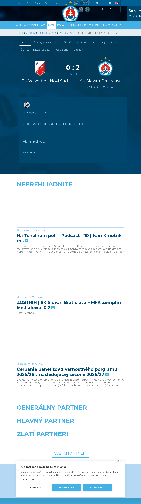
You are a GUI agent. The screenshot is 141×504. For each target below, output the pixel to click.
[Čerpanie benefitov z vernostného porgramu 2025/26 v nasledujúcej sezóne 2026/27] (70, 314)
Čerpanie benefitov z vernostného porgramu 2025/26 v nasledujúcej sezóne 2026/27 (67, 336)
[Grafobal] (42, 392)
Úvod (18, 25)
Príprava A (65, 32)
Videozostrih (79, 49)
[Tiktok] (110, 9)
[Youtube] (110, 3)
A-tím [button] (44, 25)
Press (30, 3)
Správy (60, 25)
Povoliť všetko (97, 488)
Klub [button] (25, 25)
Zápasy (30, 32)
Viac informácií (28, 479)
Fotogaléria (61, 49)
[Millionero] (98, 392)
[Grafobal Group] (98, 405)
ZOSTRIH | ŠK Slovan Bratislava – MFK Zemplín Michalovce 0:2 (69, 281)
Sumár (68, 42)
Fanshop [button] (116, 25)
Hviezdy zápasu (41, 49)
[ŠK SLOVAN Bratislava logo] (70, 11)
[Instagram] (103, 9)
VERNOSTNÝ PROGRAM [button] (88, 25)
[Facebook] (97, 3)
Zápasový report (85, 42)
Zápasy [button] (51, 25)
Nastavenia (36, 488)
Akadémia (71, 25)
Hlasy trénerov (108, 42)
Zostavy (47, 42)
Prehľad (25, 42)
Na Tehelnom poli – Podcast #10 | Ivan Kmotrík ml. (69, 226)
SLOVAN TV (105, 25)
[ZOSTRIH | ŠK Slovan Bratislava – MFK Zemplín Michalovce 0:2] (70, 259)
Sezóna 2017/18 (47, 32)
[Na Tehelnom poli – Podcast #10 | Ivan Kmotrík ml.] (70, 204)
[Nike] (70, 379)
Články (25, 49)
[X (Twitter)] (103, 3)
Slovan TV (40, 218)
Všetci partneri (70, 418)
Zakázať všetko (66, 488)
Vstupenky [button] (34, 25)
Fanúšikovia (41, 328)
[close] (118, 460)
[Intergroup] (42, 405)
